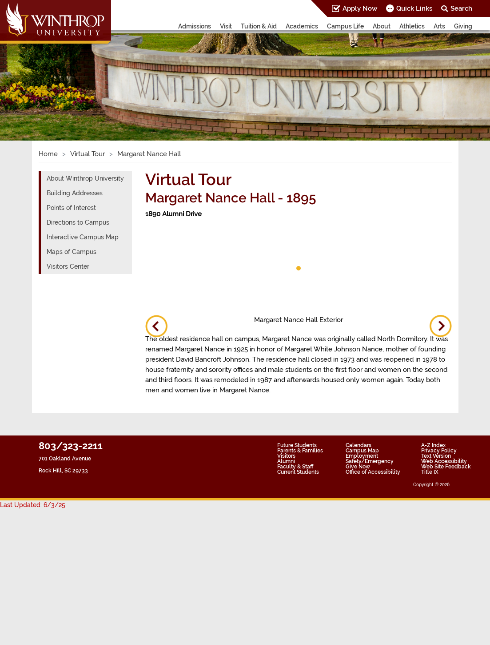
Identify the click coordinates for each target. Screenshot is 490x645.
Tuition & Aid (259, 26)
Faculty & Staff (295, 467)
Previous (156, 326)
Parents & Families (300, 450)
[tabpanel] (176, 249)
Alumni (286, 461)
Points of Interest (71, 207)
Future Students (297, 445)
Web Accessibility (444, 461)
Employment (362, 456)
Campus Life (345, 26)
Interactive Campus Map (83, 237)
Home (48, 154)
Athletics (412, 26)
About (381, 26)
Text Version (436, 456)
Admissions (194, 26)
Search (461, 8)
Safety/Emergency (370, 461)
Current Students (298, 472)
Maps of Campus (71, 251)
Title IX (429, 472)
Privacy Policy (439, 450)
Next (441, 326)
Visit (226, 26)
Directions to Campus (78, 222)
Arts (439, 26)
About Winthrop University (85, 178)
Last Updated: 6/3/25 (32, 504)
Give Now (358, 467)
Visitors (286, 456)
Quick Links (414, 8)
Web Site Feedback (446, 467)
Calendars (358, 445)
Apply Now (360, 8)
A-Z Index (433, 445)
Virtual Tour (87, 154)
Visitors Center (68, 266)
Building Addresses (75, 193)
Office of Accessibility (373, 472)
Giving (463, 26)
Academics (302, 26)
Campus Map (362, 450)
